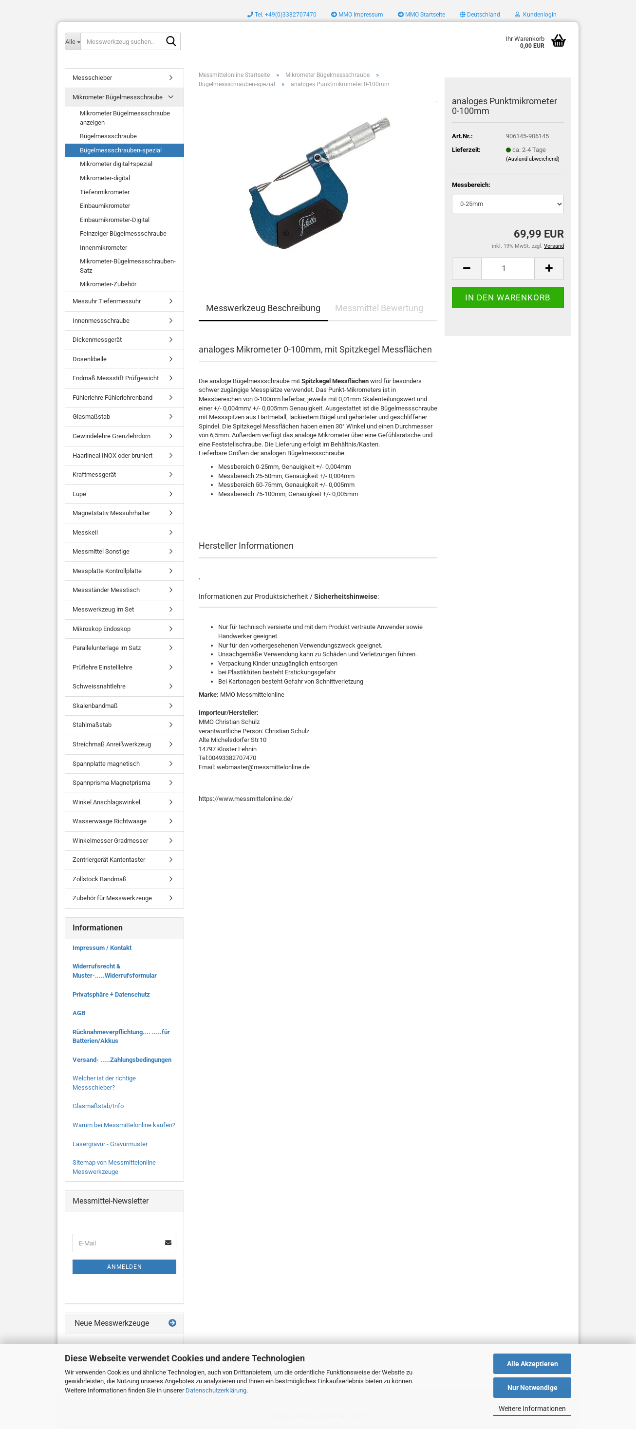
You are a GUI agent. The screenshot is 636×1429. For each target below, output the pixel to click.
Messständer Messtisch (106, 590)
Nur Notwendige (532, 1388)
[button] (479, 14)
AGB (79, 1013)
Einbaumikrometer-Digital (115, 219)
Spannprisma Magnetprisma (111, 782)
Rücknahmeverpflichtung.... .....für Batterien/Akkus (121, 1036)
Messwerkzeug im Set (103, 609)
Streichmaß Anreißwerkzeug (112, 744)
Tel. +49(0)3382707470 (282, 14)
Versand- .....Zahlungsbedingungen (122, 1059)
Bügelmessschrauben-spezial (121, 150)
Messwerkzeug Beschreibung (263, 308)
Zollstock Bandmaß (100, 879)
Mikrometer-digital (105, 178)
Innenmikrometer (103, 247)
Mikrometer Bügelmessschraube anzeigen (125, 118)
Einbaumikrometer (105, 205)
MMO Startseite (421, 14)
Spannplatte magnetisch (106, 763)
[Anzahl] (508, 268)
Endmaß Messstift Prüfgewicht (116, 378)
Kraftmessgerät (94, 474)
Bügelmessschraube (108, 136)
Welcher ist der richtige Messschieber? (104, 1083)
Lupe (79, 494)
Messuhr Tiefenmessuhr (107, 301)
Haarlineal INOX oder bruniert (112, 455)
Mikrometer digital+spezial (116, 163)
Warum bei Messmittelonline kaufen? (124, 1125)
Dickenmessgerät (97, 339)
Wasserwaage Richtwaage (110, 821)
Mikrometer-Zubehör (108, 284)
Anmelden (124, 1266)
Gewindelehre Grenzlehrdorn (111, 436)
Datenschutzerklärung (216, 1390)
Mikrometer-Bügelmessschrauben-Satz (128, 266)
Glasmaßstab (91, 416)
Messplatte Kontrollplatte (107, 571)
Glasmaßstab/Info (98, 1106)
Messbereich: (471, 184)
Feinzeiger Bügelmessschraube (123, 233)
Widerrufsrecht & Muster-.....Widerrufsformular (115, 971)
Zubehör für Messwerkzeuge (112, 898)
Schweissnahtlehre (99, 686)
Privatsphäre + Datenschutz (111, 994)
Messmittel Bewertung (379, 308)
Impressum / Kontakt (102, 947)
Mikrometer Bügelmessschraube (118, 97)
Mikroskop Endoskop (102, 628)
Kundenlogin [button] (536, 14)
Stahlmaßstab (92, 724)
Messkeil (85, 532)
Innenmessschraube (101, 320)
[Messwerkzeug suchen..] (72, 41)
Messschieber (92, 77)
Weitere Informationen (532, 1408)
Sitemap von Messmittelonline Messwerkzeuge (114, 1167)
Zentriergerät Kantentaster (109, 859)
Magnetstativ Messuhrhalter (111, 513)
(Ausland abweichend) (533, 159)
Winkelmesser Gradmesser (110, 840)
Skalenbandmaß (95, 705)
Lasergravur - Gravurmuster (110, 1144)
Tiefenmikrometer (105, 192)
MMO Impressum (357, 14)
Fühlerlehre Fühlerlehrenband (112, 397)
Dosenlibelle (90, 359)
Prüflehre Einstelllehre (102, 667)
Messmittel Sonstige (101, 551)
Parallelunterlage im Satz (107, 647)
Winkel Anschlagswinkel (106, 802)
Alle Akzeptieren (532, 1364)
